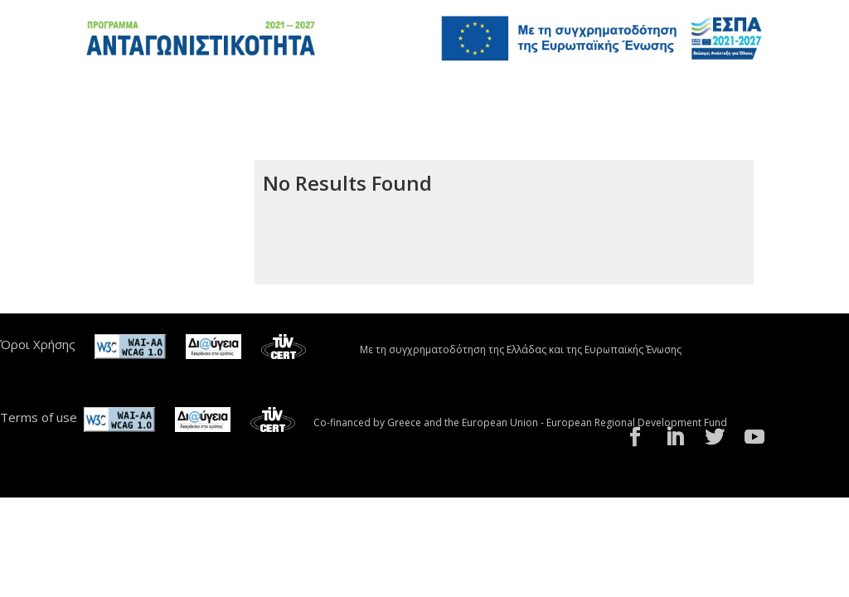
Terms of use (38, 417)
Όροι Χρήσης (37, 344)
